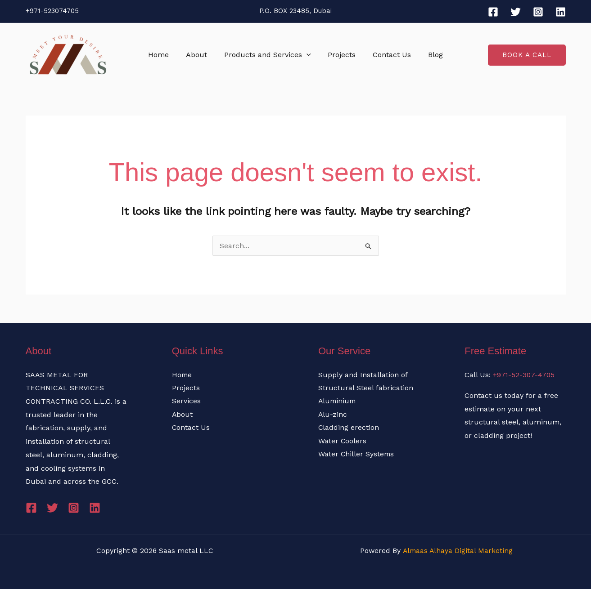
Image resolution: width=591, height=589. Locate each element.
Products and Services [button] (269, 55)
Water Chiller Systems (356, 455)
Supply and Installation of (363, 374)
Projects (340, 54)
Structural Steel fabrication (365, 388)
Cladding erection (348, 428)
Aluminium (338, 401)
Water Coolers (342, 441)
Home (165, 54)
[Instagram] (538, 12)
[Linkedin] (560, 12)
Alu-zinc (332, 415)
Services (186, 401)
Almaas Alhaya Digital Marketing (457, 550)
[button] (307, 55)
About (200, 54)
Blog (428, 54)
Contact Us (388, 54)
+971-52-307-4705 (524, 374)
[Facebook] (493, 12)
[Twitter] (515, 12)
